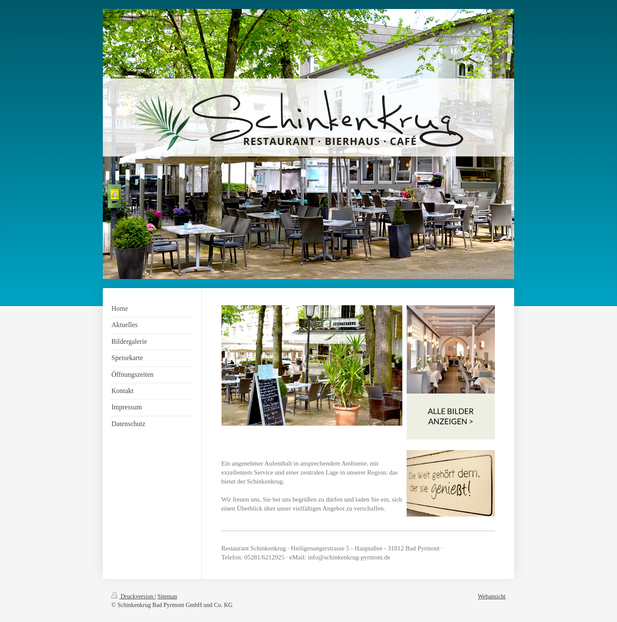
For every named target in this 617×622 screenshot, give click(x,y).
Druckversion (133, 596)
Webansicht (492, 596)
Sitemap (167, 596)
